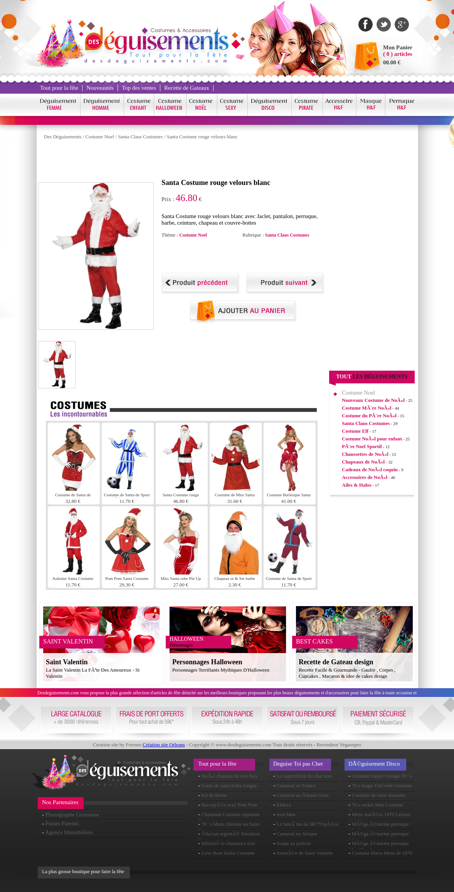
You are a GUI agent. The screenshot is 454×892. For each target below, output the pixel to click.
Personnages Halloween (207, 662)
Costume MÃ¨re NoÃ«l (366, 408)
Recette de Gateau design (336, 662)
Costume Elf (355, 431)
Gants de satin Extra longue (229, 785)
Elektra (284, 805)
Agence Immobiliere (69, 832)
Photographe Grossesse (72, 814)
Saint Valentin (67, 662)
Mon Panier (397, 47)
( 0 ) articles (397, 54)
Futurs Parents (62, 823)
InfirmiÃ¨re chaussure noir (228, 843)
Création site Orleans (164, 745)
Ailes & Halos (357, 485)
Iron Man (286, 814)
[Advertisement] (178, 161)
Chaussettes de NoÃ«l (365, 454)
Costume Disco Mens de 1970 (382, 853)
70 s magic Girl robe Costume (382, 785)
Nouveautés (100, 88)
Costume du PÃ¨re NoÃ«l (369, 415)
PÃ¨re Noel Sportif (362, 446)
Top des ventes (139, 88)
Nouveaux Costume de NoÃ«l (373, 400)
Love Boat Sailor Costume (228, 853)
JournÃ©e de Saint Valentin (305, 853)
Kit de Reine (214, 795)
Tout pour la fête (59, 88)
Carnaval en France (296, 785)
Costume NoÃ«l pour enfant (372, 439)
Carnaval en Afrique (297, 834)
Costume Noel (99, 136)
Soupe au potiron (294, 843)
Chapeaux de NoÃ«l (363, 462)
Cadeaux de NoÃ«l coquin (370, 469)
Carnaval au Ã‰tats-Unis (303, 795)
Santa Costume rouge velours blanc (202, 136)
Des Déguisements (62, 136)
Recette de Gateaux (186, 88)
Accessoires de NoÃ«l (364, 477)
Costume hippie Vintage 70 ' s (382, 776)
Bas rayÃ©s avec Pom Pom (229, 805)
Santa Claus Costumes (140, 136)
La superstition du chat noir (304, 776)
